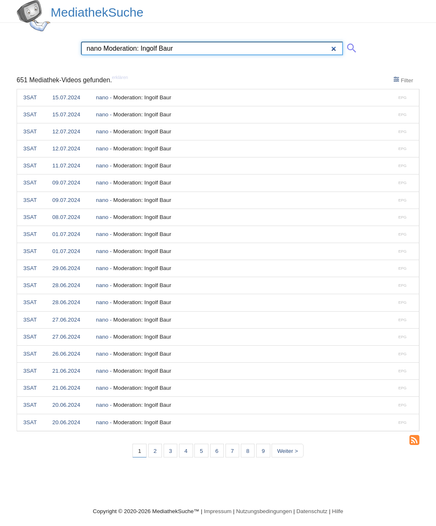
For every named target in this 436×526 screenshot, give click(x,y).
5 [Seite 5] (201, 451)
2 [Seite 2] (155, 451)
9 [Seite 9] (263, 451)
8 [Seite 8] (247, 451)
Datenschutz (312, 511)
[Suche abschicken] (350, 47)
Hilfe (337, 511)
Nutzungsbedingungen (264, 511)
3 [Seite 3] (170, 451)
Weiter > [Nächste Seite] (287, 451)
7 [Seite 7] (232, 451)
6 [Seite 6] (217, 451)
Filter (403, 79)
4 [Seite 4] (185, 451)
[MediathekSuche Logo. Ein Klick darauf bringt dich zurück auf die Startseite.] (34, 16)
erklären (120, 77)
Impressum (217, 511)
